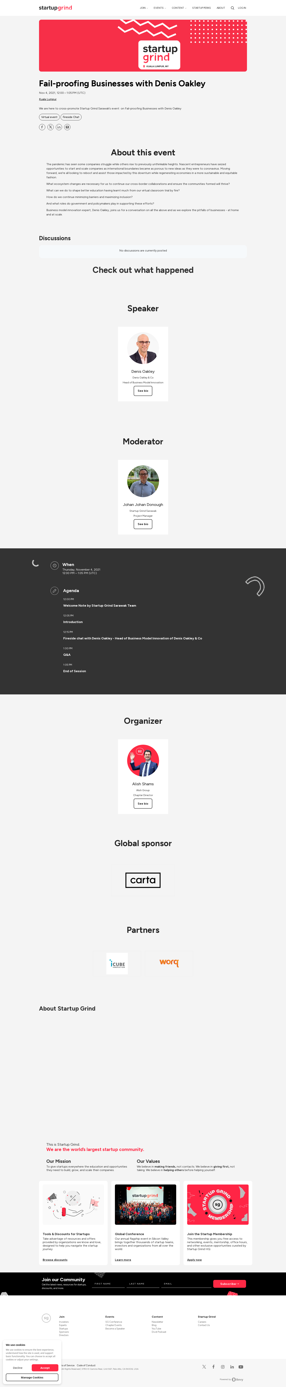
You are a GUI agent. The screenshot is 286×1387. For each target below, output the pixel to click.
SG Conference (113, 1322)
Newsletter (157, 1322)
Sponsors (64, 1332)
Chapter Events (113, 1325)
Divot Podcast (159, 1332)
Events (159, 7)
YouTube (156, 1328)
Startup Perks (201, 7)
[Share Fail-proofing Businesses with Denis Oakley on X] (50, 127)
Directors (63, 1335)
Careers (202, 1322)
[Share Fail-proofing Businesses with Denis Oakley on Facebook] (42, 127)
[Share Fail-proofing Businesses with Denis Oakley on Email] (67, 127)
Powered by (231, 1380)
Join (143, 7)
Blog (154, 1325)
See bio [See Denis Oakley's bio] (143, 390)
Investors (64, 1322)
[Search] (232, 8)
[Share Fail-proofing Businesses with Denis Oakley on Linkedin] (59, 127)
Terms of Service (66, 1365)
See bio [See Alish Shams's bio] (143, 803)
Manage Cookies (32, 1377)
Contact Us (204, 1325)
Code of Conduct (86, 1365)
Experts (63, 1325)
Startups (63, 1328)
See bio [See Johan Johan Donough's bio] (143, 524)
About (221, 7)
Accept (45, 1368)
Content (178, 7)
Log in (242, 7)
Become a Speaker (115, 1328)
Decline (17, 1368)
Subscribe (228, 1284)
